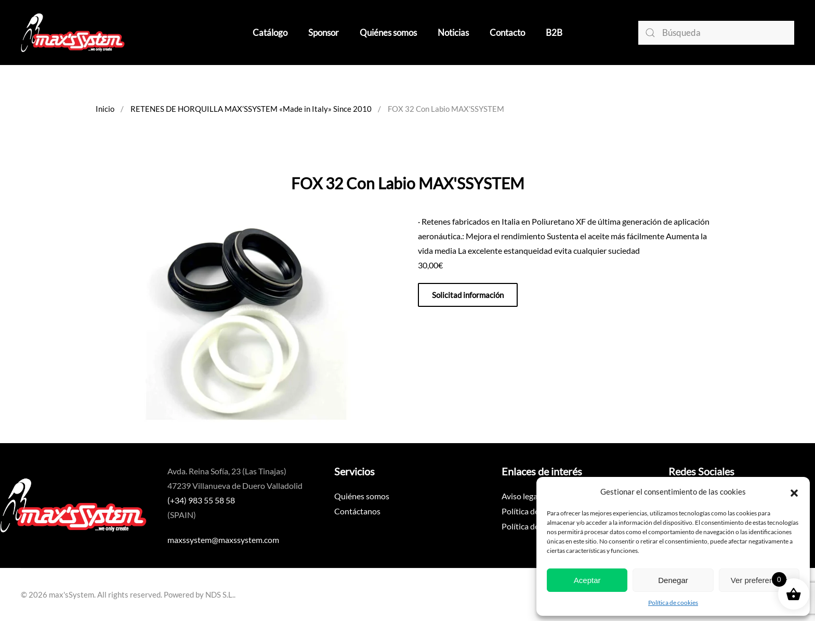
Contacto (507, 32)
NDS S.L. (219, 594)
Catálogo (270, 32)
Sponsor (323, 32)
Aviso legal (521, 496)
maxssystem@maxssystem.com (223, 540)
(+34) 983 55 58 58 (201, 500)
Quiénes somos (388, 32)
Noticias (453, 32)
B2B (554, 32)
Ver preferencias (759, 580)
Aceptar (587, 580)
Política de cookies (673, 602)
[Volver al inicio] (73, 32)
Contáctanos (357, 511)
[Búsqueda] (716, 33)
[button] (794, 491)
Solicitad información (468, 295)
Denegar (673, 580)
